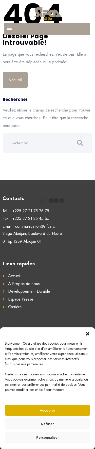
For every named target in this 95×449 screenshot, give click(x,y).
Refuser (47, 424)
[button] (87, 333)
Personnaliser (47, 437)
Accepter (47, 410)
